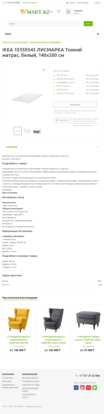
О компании (7, 378)
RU (99, 3)
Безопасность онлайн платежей (10, 386)
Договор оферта (30, 378)
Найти (88, 24)
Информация (29, 374)
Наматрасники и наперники (45, 42)
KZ (96, 3)
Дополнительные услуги (30, 389)
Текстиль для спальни (15, 42)
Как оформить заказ (29, 395)
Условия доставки (30, 381)
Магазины (6, 381)
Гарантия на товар (30, 385)
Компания (8, 374)
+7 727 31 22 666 (12, 3)
